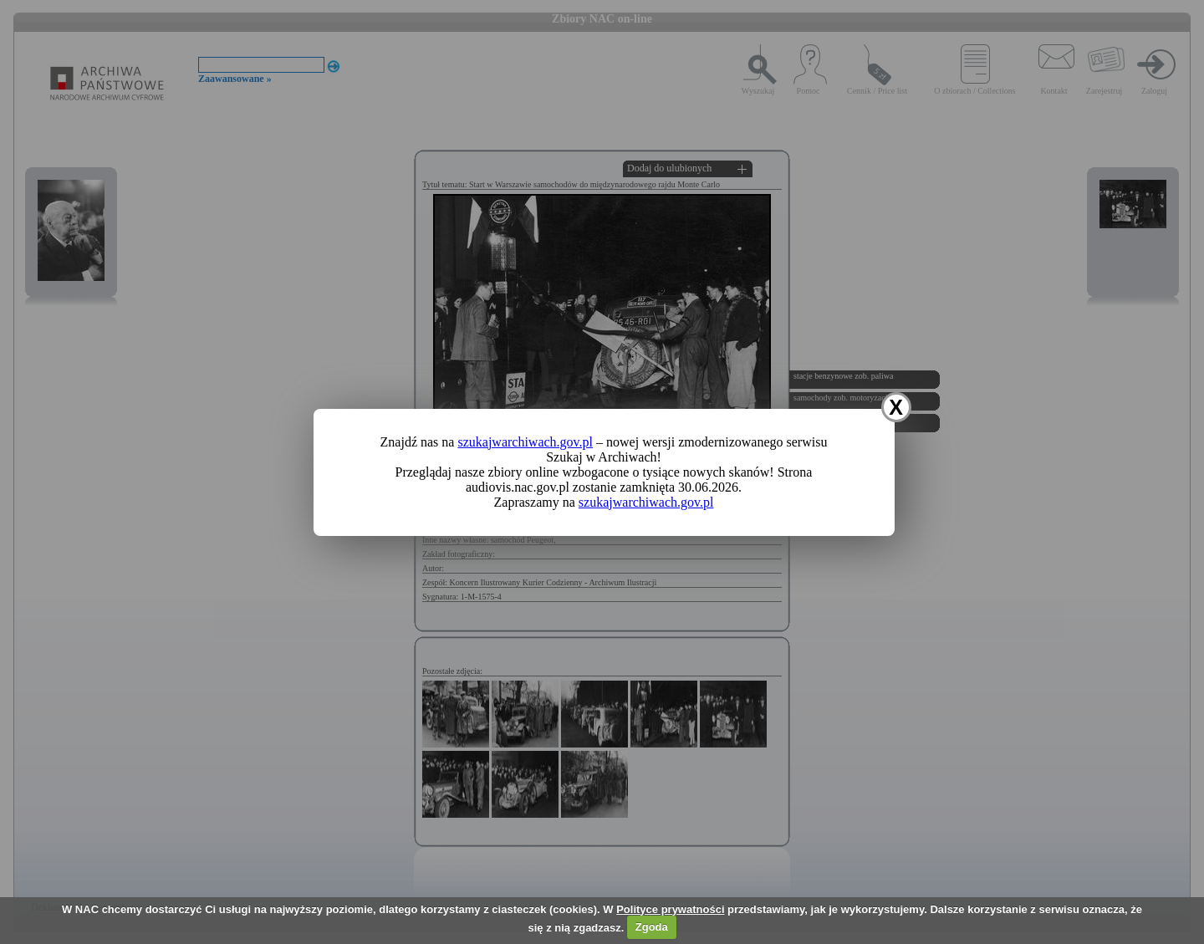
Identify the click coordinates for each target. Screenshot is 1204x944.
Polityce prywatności (670, 909)
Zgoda (651, 927)
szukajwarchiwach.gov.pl (525, 442)
